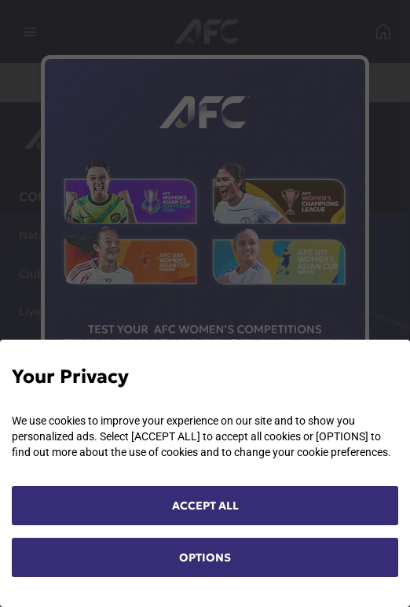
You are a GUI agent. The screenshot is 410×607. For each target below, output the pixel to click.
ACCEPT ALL (205, 505)
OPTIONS (205, 557)
